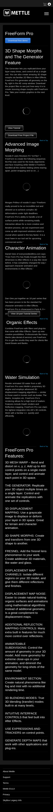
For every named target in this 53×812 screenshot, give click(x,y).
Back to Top (44, 140)
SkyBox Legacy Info (12, 800)
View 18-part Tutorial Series (24, 313)
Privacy (6, 794)
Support (6, 777)
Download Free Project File (21, 135)
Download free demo (18, 40)
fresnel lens (38, 551)
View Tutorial (14, 128)
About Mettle (9, 771)
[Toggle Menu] (46, 13)
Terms (6, 783)
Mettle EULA (9, 788)
